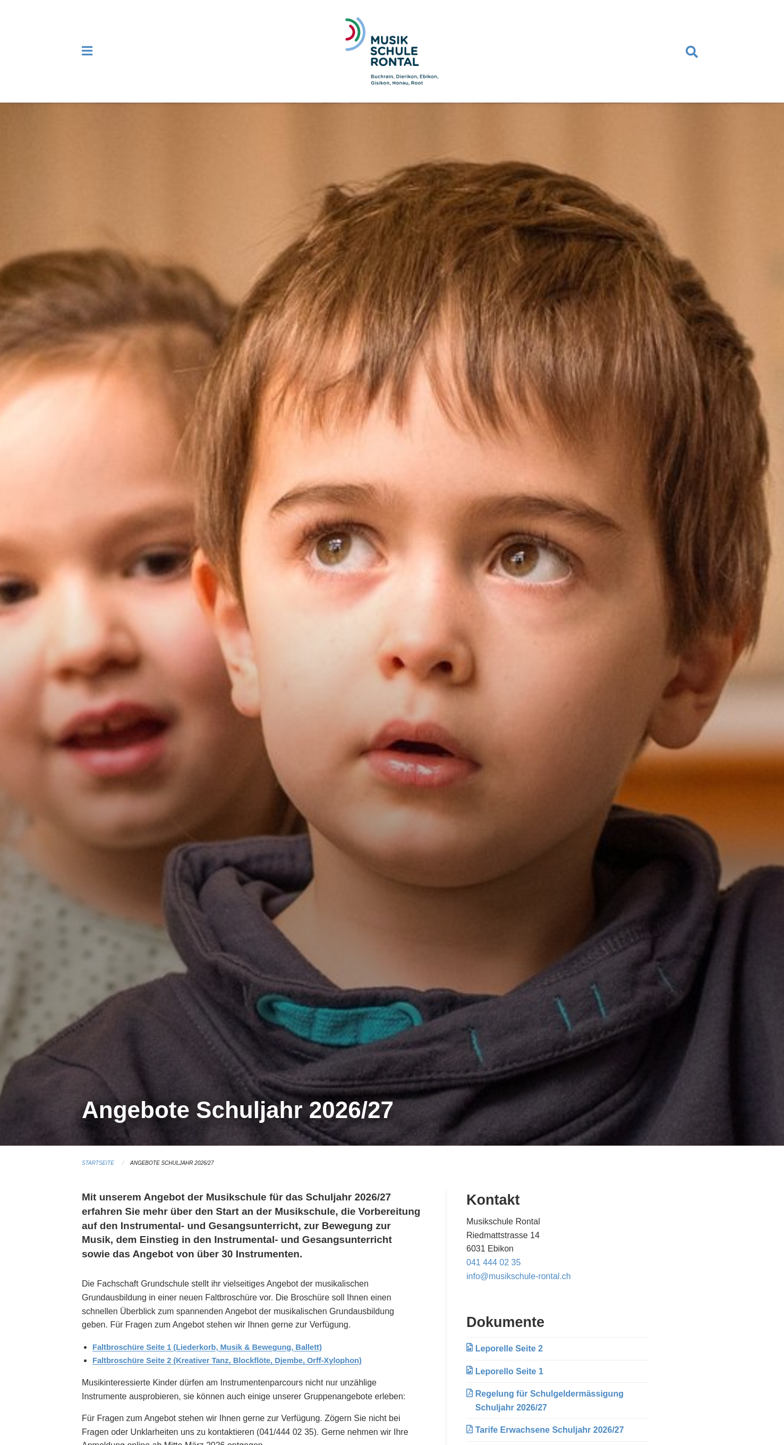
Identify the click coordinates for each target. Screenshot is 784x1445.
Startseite (99, 1173)
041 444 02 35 (493, 1271)
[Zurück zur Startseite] (392, 56)
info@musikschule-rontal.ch (518, 1285)
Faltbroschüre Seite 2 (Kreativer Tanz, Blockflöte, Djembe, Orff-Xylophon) (240, 1370)
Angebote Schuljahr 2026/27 (179, 1173)
